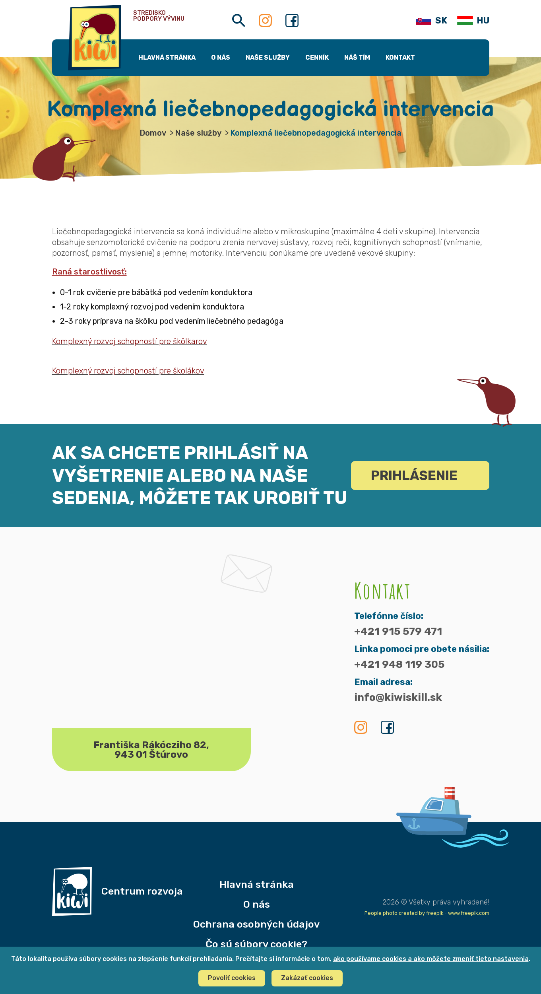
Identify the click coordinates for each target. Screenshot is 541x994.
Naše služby (198, 133)
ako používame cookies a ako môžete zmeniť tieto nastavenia (431, 959)
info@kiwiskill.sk (398, 697)
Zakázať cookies (307, 978)
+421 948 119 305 (399, 664)
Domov (153, 133)
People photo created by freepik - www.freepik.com (427, 913)
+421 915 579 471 (398, 631)
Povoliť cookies (232, 978)
